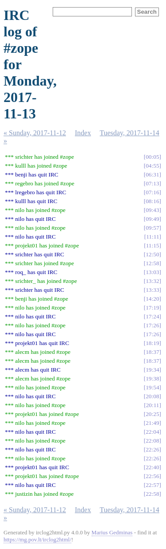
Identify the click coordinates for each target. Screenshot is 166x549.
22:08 (152, 440)
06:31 (152, 174)
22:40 (152, 467)
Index (83, 133)
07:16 (152, 192)
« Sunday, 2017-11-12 (35, 133)
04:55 (152, 165)
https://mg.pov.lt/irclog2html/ (37, 539)
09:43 (152, 210)
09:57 (152, 227)
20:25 (152, 414)
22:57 (152, 485)
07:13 (152, 183)
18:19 (152, 343)
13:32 (152, 281)
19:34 (152, 369)
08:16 (152, 201)
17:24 (152, 316)
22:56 (152, 476)
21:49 (152, 423)
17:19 (152, 307)
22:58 (152, 493)
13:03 (152, 272)
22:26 (152, 449)
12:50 (152, 254)
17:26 (152, 325)
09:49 (152, 219)
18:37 (152, 352)
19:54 (152, 387)
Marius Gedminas (112, 532)
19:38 (152, 378)
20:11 (152, 405)
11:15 (152, 245)
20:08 (152, 396)
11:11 (152, 236)
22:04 (152, 431)
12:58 (152, 263)
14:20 (152, 298)
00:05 (152, 156)
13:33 (152, 289)
